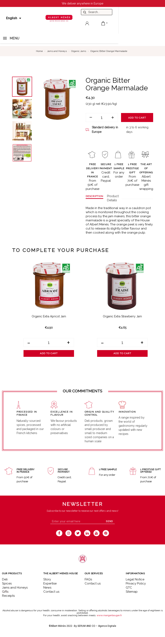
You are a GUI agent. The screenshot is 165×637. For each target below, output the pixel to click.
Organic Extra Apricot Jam (49, 316)
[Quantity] (102, 117)
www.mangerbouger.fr (109, 615)
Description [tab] (94, 196)
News (47, 587)
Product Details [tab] (113, 198)
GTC (129, 587)
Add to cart (137, 117)
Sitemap (132, 591)
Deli (5, 579)
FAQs (88, 579)
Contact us (51, 591)
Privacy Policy (136, 583)
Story (47, 579)
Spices (7, 583)
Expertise (50, 583)
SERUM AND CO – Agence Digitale (96, 626)
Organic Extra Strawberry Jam (122, 316)
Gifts (5, 591)
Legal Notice (135, 579)
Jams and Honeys (15, 587)
